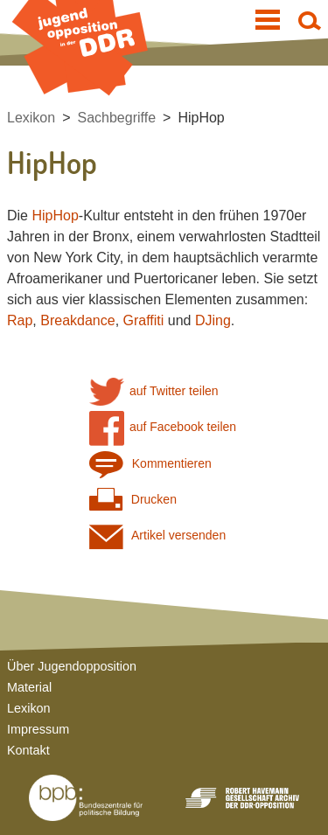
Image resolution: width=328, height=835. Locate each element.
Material (29, 687)
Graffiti (143, 320)
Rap (19, 320)
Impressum (38, 729)
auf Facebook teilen (163, 427)
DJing (213, 320)
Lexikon (31, 117)
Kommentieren (150, 464)
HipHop (201, 117)
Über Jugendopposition (71, 666)
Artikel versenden (158, 535)
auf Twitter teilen (154, 391)
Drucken (133, 500)
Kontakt (28, 750)
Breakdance (77, 320)
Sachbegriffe (117, 117)
